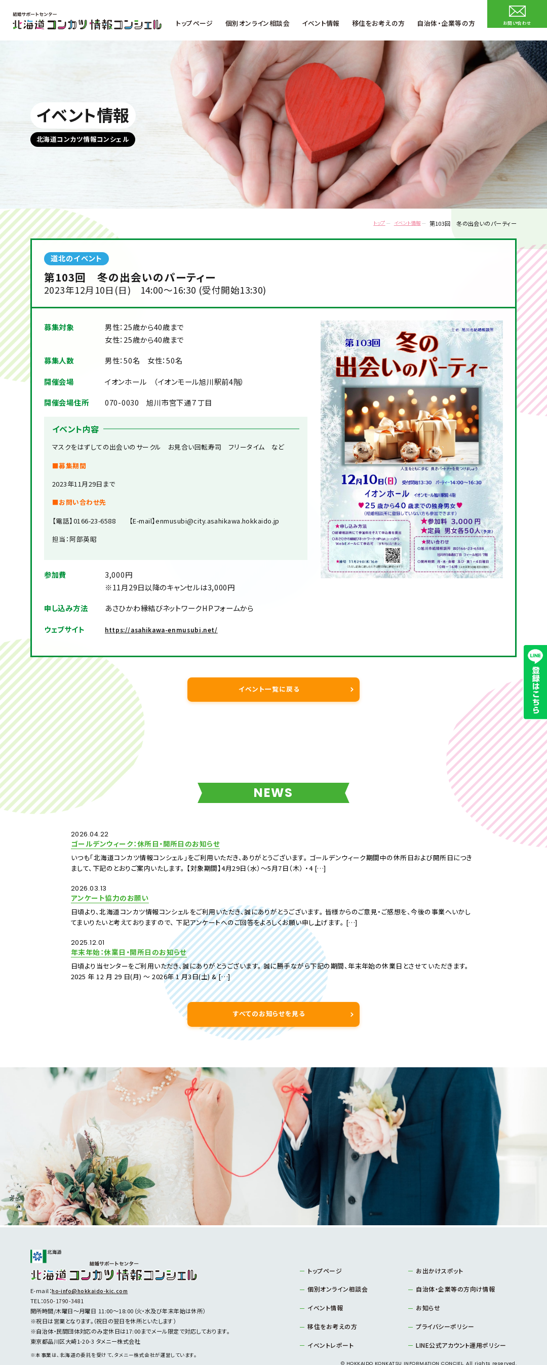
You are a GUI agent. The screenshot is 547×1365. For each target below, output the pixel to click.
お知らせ (426, 1278)
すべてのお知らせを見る (269, 985)
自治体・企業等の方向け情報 (451, 1260)
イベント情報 (401, 223)
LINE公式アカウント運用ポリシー (456, 1314)
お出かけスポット (437, 1242)
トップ (366, 223)
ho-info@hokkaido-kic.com (91, 1262)
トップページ (323, 1242)
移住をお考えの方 (330, 1296)
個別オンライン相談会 (334, 1260)
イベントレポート (328, 1314)
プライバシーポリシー (441, 1296)
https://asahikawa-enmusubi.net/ (172, 629)
